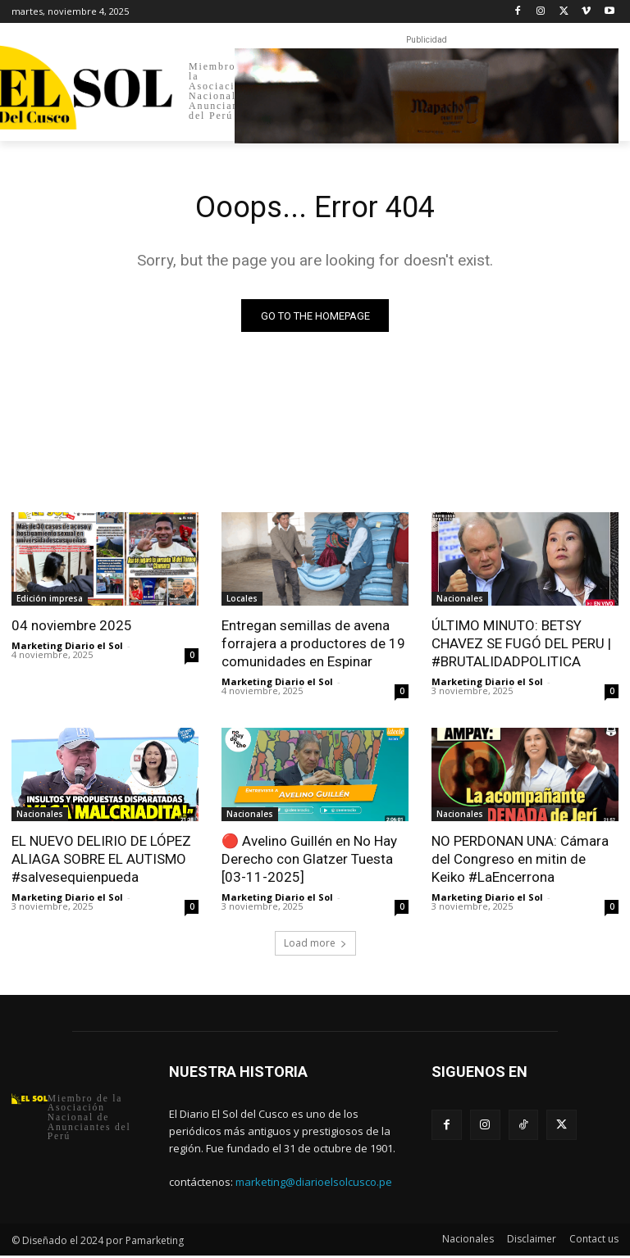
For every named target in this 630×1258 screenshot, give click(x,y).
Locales (242, 600)
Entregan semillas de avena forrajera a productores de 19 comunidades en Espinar (313, 646)
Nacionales (459, 600)
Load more (315, 944)
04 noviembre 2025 (71, 628)
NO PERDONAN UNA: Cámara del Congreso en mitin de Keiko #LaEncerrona (520, 861)
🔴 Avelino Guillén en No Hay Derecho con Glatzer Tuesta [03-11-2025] (309, 861)
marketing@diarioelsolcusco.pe (313, 1184)
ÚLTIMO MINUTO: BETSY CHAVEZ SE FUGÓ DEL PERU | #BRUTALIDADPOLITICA (521, 646)
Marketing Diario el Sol (67, 648)
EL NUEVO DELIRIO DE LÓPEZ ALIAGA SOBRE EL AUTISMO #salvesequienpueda (101, 861)
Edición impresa (49, 600)
